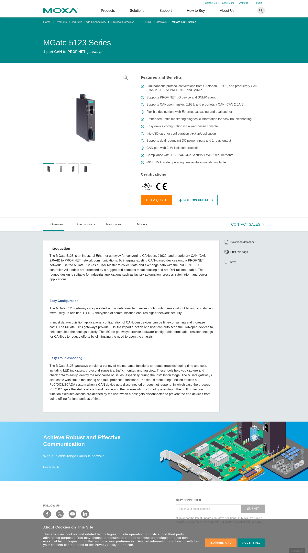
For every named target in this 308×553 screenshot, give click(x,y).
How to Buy (196, 11)
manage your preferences (115, 541)
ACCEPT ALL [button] (251, 542)
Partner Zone (228, 3)
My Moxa (243, 3)
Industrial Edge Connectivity (89, 22)
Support (165, 11)
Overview (57, 224)
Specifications (85, 224)
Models (142, 224)
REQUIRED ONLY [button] (221, 542)
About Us (227, 11)
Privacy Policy (106, 545)
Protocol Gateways (123, 22)
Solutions (137, 11)
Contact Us (211, 3)
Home (46, 22)
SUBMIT (253, 508)
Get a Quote (156, 200)
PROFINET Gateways (153, 22)
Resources (113, 224)
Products (61, 22)
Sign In (259, 3)
